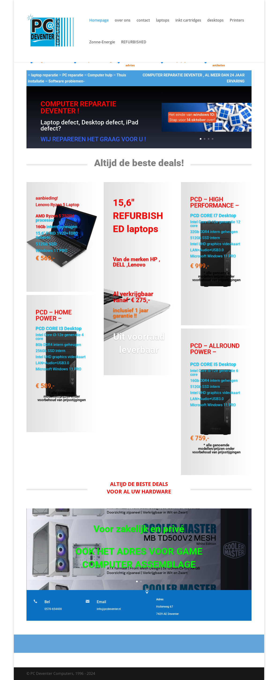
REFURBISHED (133, 42)
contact (143, 21)
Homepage (99, 21)
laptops (162, 21)
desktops (215, 21)
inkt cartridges (188, 21)
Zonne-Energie (102, 42)
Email (101, 602)
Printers (237, 21)
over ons (122, 21)
